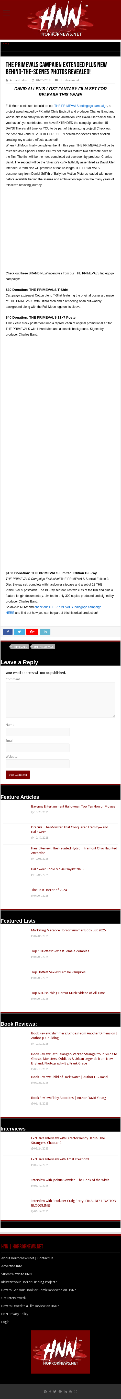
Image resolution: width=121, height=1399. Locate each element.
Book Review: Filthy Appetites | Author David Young (68, 1098)
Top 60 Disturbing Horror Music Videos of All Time (68, 993)
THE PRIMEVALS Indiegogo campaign (80, 106)
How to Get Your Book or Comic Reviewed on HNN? (38, 1290)
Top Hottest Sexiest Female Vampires (58, 972)
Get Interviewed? (13, 1298)
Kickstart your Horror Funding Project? (29, 1282)
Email (9, 741)
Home (5, 44)
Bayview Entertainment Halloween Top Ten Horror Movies (73, 806)
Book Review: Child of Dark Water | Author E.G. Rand (69, 1077)
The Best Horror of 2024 (49, 890)
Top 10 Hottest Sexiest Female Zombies (60, 951)
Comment (13, 679)
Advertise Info (11, 1266)
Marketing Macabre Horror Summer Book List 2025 (68, 930)
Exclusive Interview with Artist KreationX (60, 1159)
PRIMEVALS (20, 646)
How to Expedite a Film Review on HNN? (30, 1306)
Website (11, 756)
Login (5, 1322)
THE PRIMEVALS (43, 646)
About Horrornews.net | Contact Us (27, 1258)
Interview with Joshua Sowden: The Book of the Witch (70, 1180)
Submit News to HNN (16, 1274)
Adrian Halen (18, 80)
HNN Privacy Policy (14, 1314)
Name (10, 725)
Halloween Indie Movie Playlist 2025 (57, 869)
